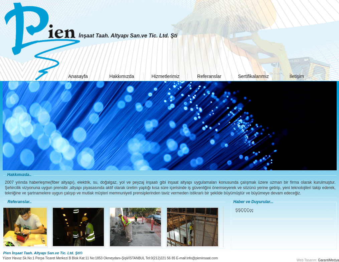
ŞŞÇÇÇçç (244, 210)
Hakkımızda (122, 76)
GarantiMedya (328, 260)
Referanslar (209, 76)
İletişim (297, 76)
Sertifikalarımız (253, 76)
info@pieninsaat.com (202, 258)
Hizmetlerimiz (166, 76)
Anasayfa (78, 76)
